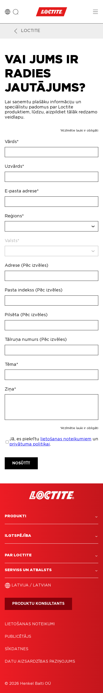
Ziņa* (10, 389)
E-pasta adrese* (22, 191)
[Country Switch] (7, 12)
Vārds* (12, 142)
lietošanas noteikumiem (65, 439)
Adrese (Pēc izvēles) (26, 265)
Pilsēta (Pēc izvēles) (26, 315)
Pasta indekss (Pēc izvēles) (33, 290)
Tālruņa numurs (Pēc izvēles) (36, 340)
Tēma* (11, 364)
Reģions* (14, 216)
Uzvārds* (14, 166)
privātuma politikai (29, 444)
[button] (51, 516)
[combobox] (51, 226)
